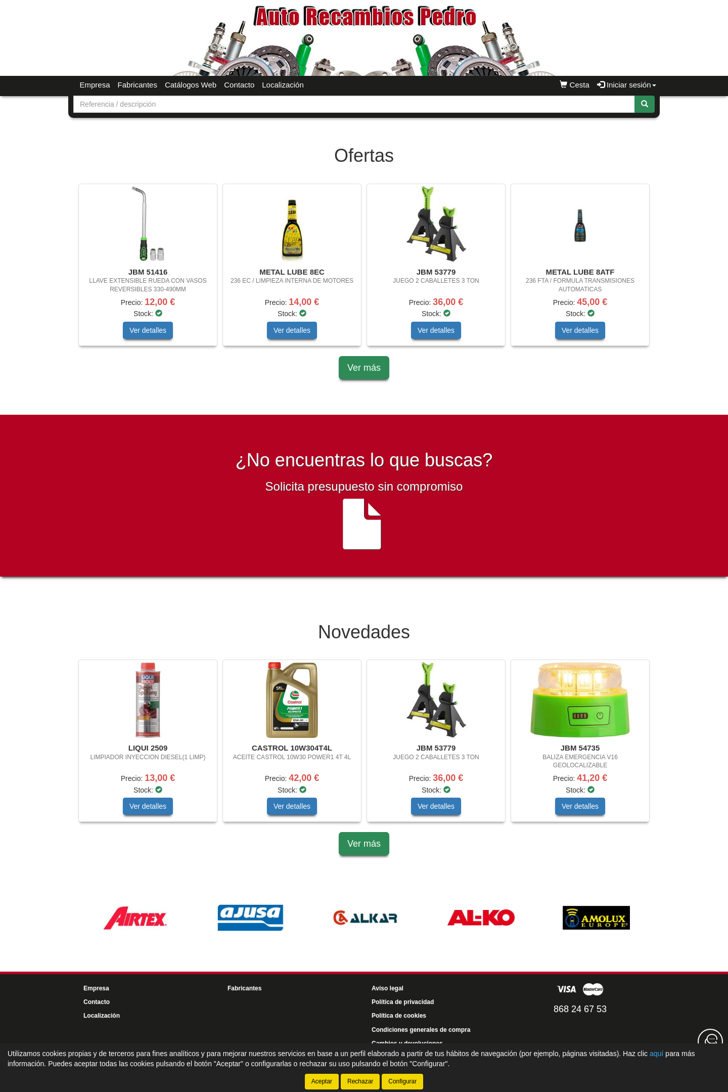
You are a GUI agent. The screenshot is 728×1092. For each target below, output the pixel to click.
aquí (656, 1054)
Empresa (95, 84)
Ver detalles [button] (147, 330)
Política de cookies (399, 1015)
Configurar (402, 1081)
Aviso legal (387, 988)
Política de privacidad (403, 1002)
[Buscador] (354, 104)
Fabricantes (137, 84)
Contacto (239, 84)
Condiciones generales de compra (421, 1029)
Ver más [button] (364, 368)
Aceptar (321, 1081)
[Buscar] (644, 104)
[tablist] (364, 270)
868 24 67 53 (580, 1009)
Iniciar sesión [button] (626, 84)
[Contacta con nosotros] (710, 1041)
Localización (283, 84)
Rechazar (360, 1081)
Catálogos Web (190, 84)
